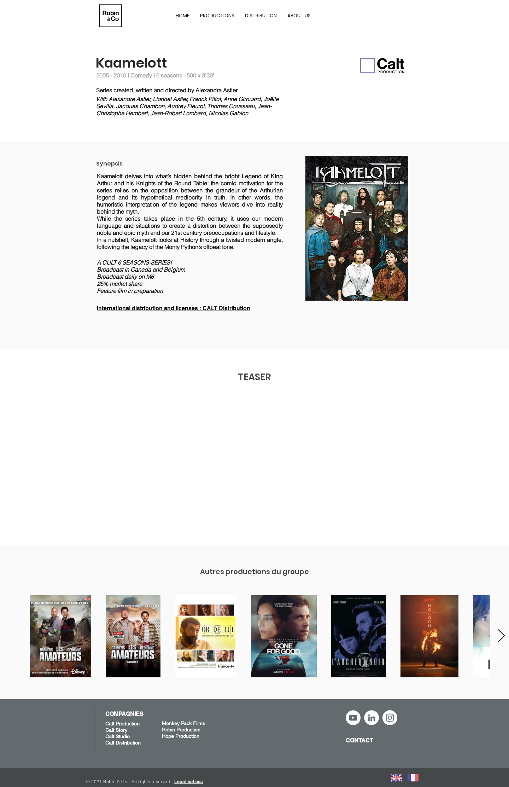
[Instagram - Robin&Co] (389, 717)
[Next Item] (501, 636)
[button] (217, 15)
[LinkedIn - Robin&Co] (371, 717)
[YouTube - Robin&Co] (353, 717)
